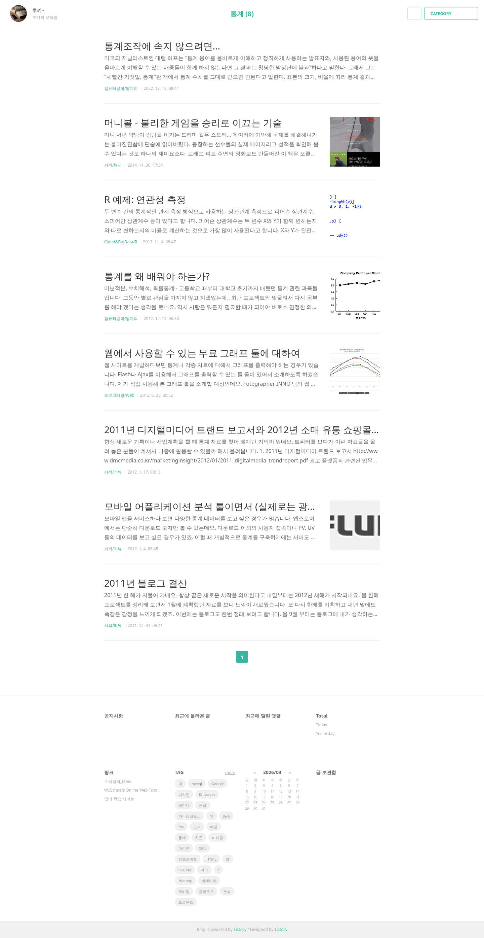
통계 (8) (242, 13)
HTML (211, 859)
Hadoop (185, 880)
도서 (197, 826)
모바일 (184, 891)
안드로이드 (187, 859)
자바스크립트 (189, 816)
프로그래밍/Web (119, 395)
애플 (213, 826)
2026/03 (272, 772)
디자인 (184, 794)
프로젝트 (185, 902)
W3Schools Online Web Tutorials (132, 790)
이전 (225, 657)
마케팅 (217, 837)
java (226, 816)
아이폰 (184, 848)
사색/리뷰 (113, 472)
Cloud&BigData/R (120, 242)
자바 (204, 869)
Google (217, 783)
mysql (197, 783)
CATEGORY (452, 13)
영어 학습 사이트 (119, 799)
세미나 (184, 805)
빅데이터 (209, 880)
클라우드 (206, 891)
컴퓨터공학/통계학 (121, 88)
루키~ (41, 10)
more (230, 772)
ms (181, 826)
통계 (182, 837)
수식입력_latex (117, 781)
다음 (259, 657)
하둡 (199, 837)
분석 (227, 891)
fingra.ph (207, 794)
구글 (202, 805)
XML (202, 848)
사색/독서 (113, 165)
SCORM (184, 869)
